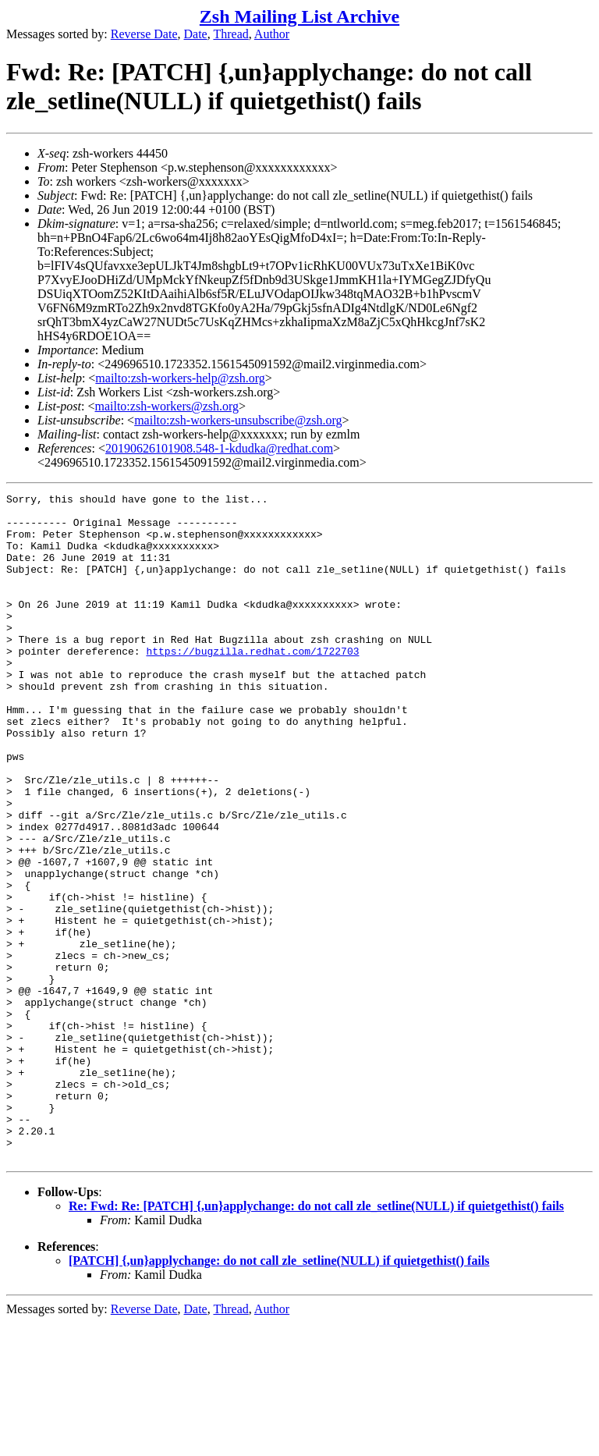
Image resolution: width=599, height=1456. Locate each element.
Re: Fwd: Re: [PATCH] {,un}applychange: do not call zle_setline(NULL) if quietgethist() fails (316, 1339)
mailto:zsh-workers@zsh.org (166, 406)
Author (271, 34)
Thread (230, 34)
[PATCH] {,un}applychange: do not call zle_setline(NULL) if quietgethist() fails (279, 1394)
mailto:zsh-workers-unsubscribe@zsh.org (238, 420)
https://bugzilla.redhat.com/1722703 (252, 684)
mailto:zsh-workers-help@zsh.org (180, 378)
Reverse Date (144, 34)
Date (195, 34)
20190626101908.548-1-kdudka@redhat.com (219, 448)
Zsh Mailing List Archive (299, 16)
